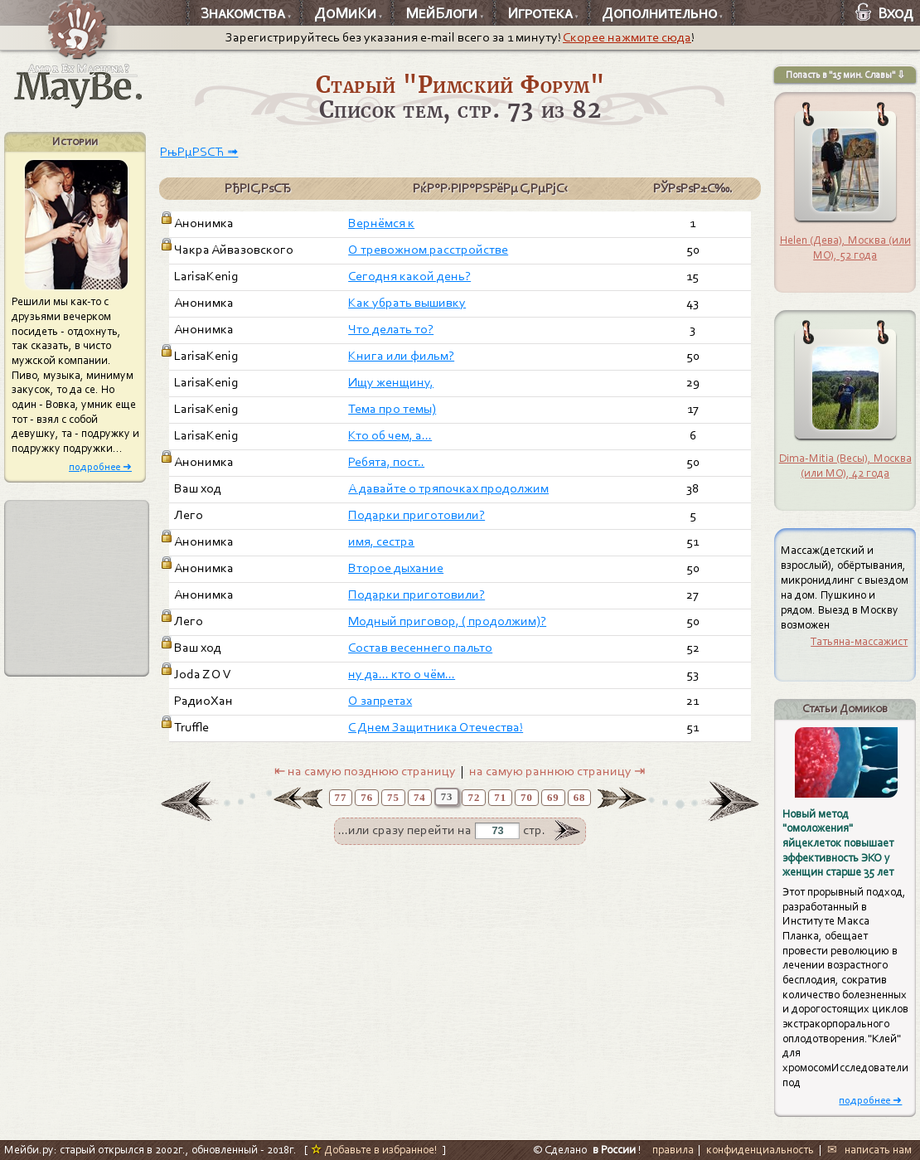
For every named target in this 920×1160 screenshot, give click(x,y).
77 (341, 797)
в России (614, 1149)
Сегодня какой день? (409, 276)
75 (393, 797)
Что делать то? (390, 329)
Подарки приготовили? (416, 514)
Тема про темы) (392, 408)
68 (580, 797)
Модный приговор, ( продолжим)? (447, 621)
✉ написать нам (869, 1149)
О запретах (380, 700)
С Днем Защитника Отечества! (435, 727)
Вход (884, 13)
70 (527, 797)
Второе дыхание (395, 568)
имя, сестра (381, 541)
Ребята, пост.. (386, 461)
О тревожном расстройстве (428, 249)
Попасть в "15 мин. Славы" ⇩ (845, 74)
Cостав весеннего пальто (420, 647)
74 (420, 797)
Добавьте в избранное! (374, 1149)
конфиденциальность (760, 1149)
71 (500, 797)
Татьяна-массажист (859, 641)
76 (367, 797)
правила (673, 1149)
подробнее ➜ (100, 466)
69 (553, 797)
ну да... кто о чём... (401, 674)
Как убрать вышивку (407, 302)
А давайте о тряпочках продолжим (448, 488)
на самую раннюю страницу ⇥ (557, 771)
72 (473, 797)
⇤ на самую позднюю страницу (365, 771)
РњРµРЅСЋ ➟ (199, 151)
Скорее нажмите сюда (627, 37)
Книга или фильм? (401, 355)
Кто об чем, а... (390, 435)
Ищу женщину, (390, 382)
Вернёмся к (381, 223)
